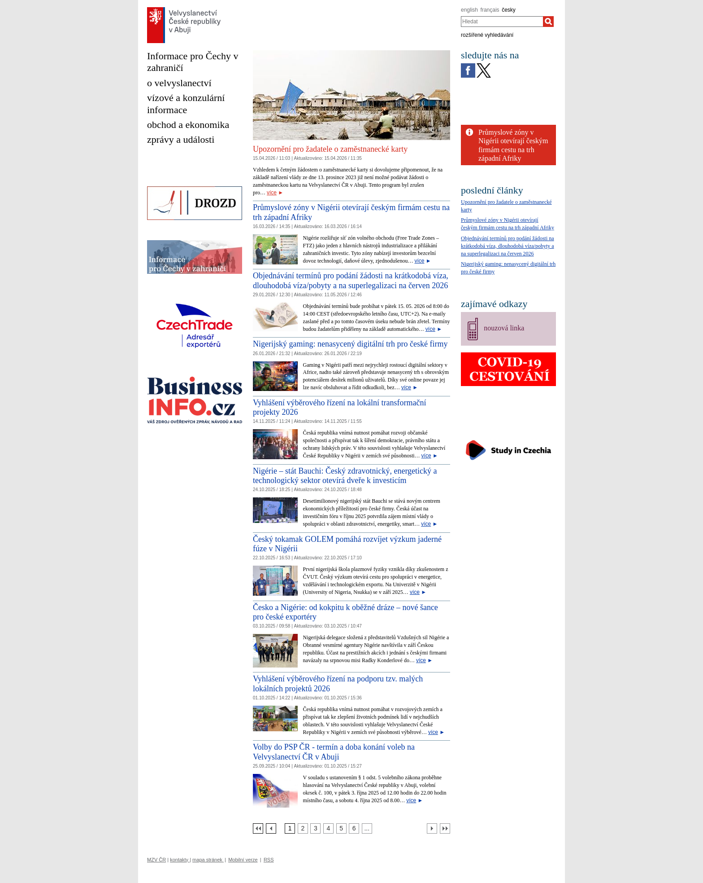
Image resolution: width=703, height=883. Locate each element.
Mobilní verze (242, 859)
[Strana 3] (315, 828)
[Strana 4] (328, 828)
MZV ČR (156, 859)
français (490, 10)
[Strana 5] (341, 828)
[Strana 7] (367, 828)
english (469, 10)
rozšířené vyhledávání (487, 35)
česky (509, 10)
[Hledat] (548, 21)
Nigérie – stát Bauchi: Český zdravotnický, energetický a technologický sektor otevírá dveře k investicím (345, 475)
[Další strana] (432, 828)
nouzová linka (504, 328)
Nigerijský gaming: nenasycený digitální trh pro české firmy (350, 343)
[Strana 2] (303, 828)
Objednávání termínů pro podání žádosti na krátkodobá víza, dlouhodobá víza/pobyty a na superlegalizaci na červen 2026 (350, 280)
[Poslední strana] (445, 828)
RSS (269, 859)
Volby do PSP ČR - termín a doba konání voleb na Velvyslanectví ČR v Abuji (334, 751)
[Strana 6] (354, 828)
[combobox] (502, 21)
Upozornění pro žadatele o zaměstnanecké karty (330, 149)
